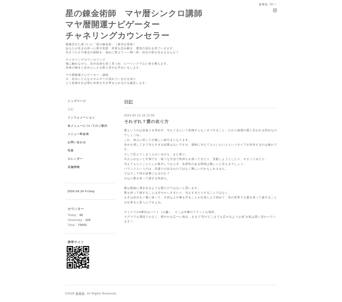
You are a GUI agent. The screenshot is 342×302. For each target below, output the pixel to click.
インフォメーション (81, 117)
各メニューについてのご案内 (87, 125)
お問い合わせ (77, 142)
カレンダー (75, 158)
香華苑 (80, 293)
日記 (71, 109)
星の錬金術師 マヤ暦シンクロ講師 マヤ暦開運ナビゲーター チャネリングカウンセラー (133, 24)
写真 (71, 150)
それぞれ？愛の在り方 (146, 121)
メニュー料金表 (78, 134)
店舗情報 (74, 167)
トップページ (77, 101)
